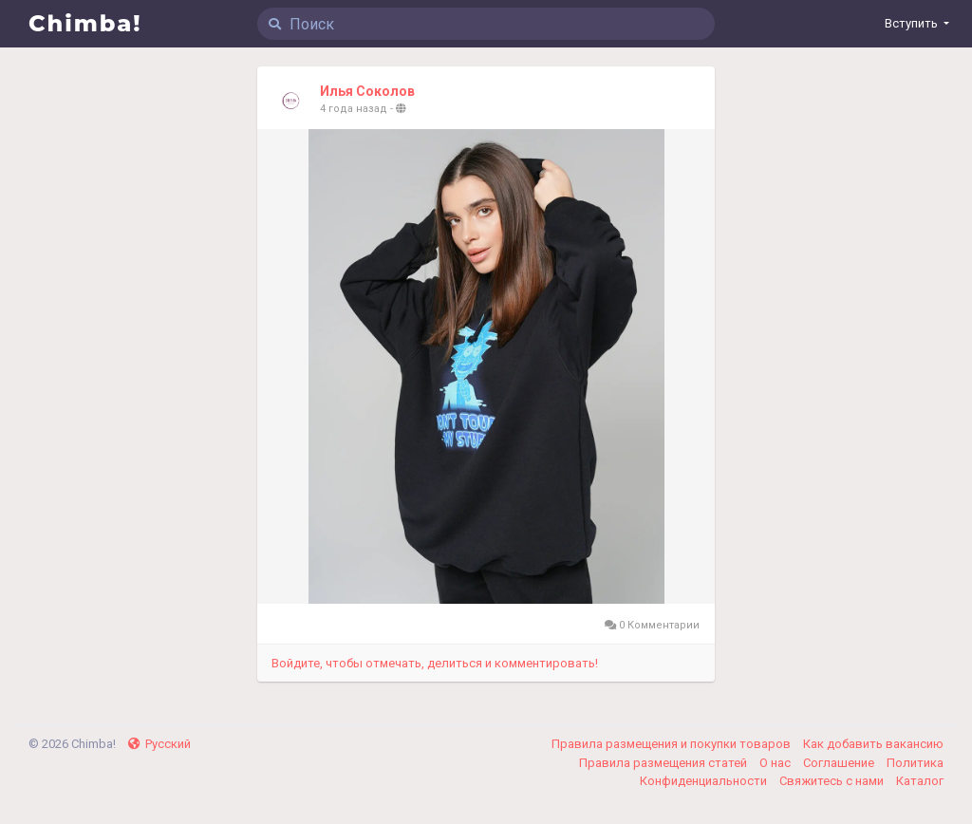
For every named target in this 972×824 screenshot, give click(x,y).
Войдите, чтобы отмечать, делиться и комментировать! (434, 663)
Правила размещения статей (664, 763)
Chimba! (85, 23)
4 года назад (353, 109)
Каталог (920, 781)
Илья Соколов (367, 91)
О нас (776, 763)
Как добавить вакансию (873, 744)
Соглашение (840, 763)
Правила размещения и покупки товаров (672, 744)
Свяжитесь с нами (833, 781)
